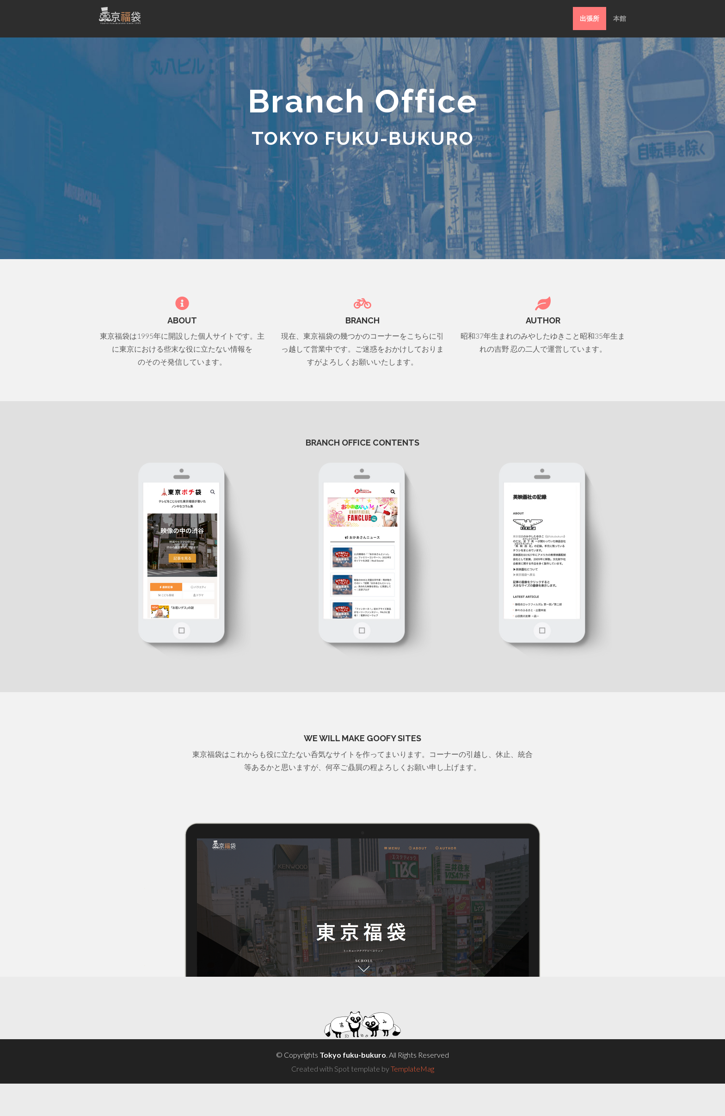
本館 (619, 18)
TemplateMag (412, 1068)
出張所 (589, 18)
